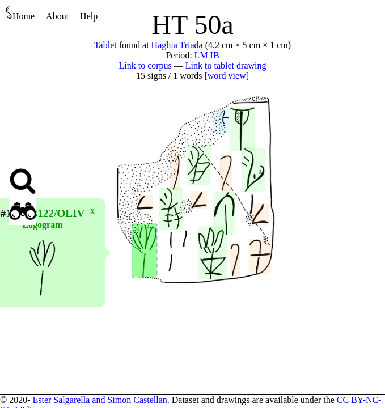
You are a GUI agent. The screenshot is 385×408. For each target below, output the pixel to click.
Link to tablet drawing (225, 65)
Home (20, 13)
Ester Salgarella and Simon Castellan (99, 400)
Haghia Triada (177, 45)
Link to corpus (145, 65)
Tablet (105, 45)
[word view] (226, 75)
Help (89, 16)
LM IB (206, 55)
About (57, 16)
